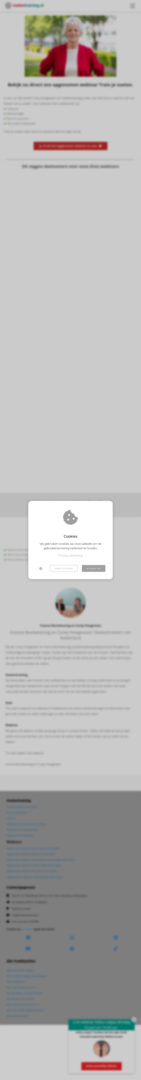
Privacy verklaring (70, 555)
